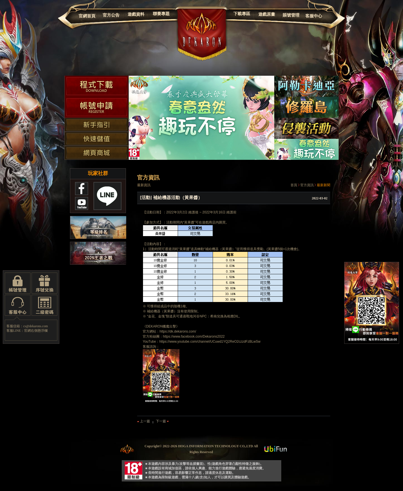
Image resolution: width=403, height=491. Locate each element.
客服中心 (313, 16)
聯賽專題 (161, 13)
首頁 (293, 185)
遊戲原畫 (266, 14)
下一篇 (162, 421)
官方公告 (111, 15)
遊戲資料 (136, 14)
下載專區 (241, 13)
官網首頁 (87, 16)
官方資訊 (307, 185)
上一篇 (143, 421)
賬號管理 (291, 15)
